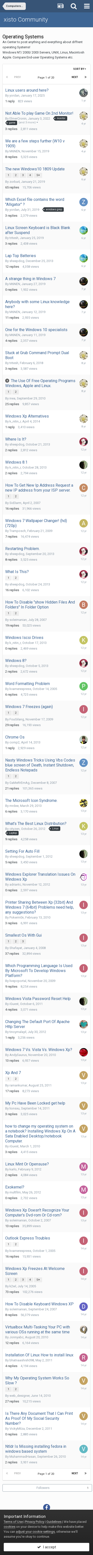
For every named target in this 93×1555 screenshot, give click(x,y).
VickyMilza (17, 1428)
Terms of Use (13, 1522)
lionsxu (14, 1108)
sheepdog (16, 261)
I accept (46, 1547)
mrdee (14, 806)
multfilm (15, 1192)
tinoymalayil (17, 1032)
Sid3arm (15, 503)
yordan (14, 95)
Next (75, 77)
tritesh (13, 238)
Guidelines (54, 1522)
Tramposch (17, 531)
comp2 (14, 742)
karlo (13, 1169)
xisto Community (26, 19)
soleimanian (18, 620)
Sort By (79, 69)
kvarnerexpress (20, 689)
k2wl (12, 1286)
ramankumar (18, 1085)
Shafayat (15, 948)
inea (12, 398)
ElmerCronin (18, 118)
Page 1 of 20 (47, 77)
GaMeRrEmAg (19, 783)
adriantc (15, 884)
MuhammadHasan (22, 1456)
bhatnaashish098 (21, 1360)
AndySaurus (18, 1055)
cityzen (14, 829)
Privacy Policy (34, 1522)
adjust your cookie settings (35, 1531)
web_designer (19, 1395)
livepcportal (17, 981)
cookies (9, 1527)
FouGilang (16, 719)
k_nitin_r (15, 421)
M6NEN (14, 151)
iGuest (14, 1004)
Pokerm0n (16, 917)
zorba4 (14, 182)
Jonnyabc (16, 1337)
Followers (43, 1488)
